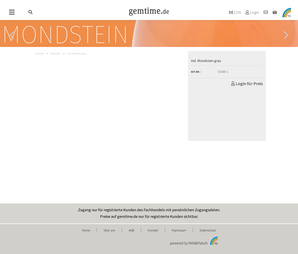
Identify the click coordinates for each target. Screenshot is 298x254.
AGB (131, 230)
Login (252, 12)
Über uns (109, 230)
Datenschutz (208, 230)
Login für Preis (247, 83)
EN (238, 12)
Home (86, 230)
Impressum (179, 230)
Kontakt (153, 230)
